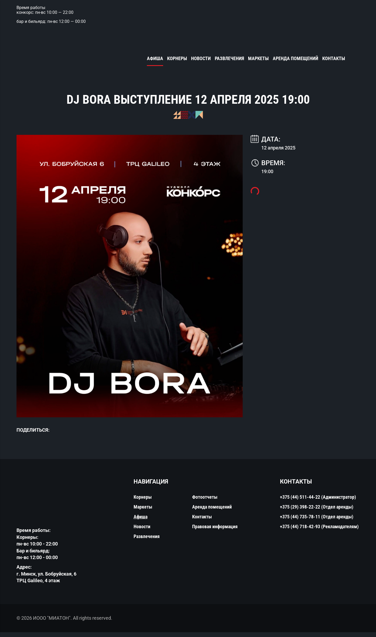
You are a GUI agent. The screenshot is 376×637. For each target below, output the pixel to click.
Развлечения (229, 59)
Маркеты (258, 59)
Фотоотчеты (204, 502)
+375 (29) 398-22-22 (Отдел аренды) (316, 512)
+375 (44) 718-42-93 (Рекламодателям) (319, 531)
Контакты (333, 59)
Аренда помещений (295, 59)
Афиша (155, 59)
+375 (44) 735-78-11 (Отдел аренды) (316, 521)
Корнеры (177, 59)
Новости (201, 59)
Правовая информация (215, 531)
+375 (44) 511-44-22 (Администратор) (318, 502)
